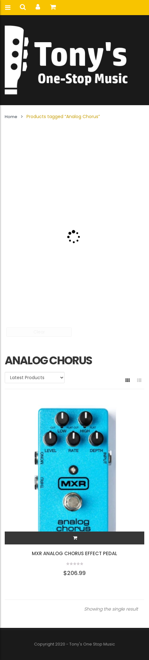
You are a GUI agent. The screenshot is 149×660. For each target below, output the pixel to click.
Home (11, 117)
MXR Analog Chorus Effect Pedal (74, 553)
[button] (75, 538)
